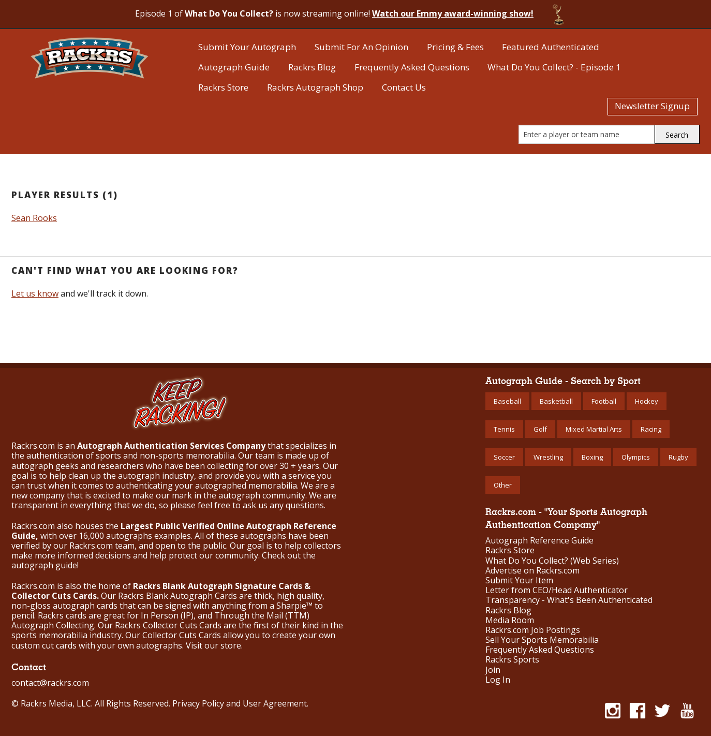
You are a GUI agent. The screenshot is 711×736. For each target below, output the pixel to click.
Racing (651, 429)
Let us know (34, 293)
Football (603, 401)
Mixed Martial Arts (594, 429)
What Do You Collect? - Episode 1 (554, 67)
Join (492, 670)
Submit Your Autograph (247, 47)
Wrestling (548, 457)
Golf (540, 429)
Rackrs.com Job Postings (532, 630)
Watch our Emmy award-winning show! (453, 13)
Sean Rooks (34, 218)
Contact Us (404, 87)
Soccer (504, 457)
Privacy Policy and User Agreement (239, 703)
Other (503, 485)
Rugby (678, 457)
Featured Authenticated (550, 47)
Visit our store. (214, 645)
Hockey (646, 401)
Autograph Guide (234, 67)
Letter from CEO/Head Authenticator (556, 590)
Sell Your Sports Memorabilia (542, 640)
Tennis (504, 429)
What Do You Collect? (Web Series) (552, 561)
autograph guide (44, 565)
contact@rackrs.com (50, 682)
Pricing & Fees (455, 47)
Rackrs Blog (312, 67)
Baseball (507, 401)
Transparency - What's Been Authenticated (569, 600)
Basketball (556, 401)
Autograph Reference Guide (539, 541)
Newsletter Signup (652, 106)
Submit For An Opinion (361, 47)
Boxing (592, 457)
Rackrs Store (223, 87)
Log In (497, 680)
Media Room (509, 620)
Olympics (635, 457)
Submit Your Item (519, 580)
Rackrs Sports (512, 660)
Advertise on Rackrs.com (532, 571)
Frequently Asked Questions (411, 67)
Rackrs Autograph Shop (315, 87)
